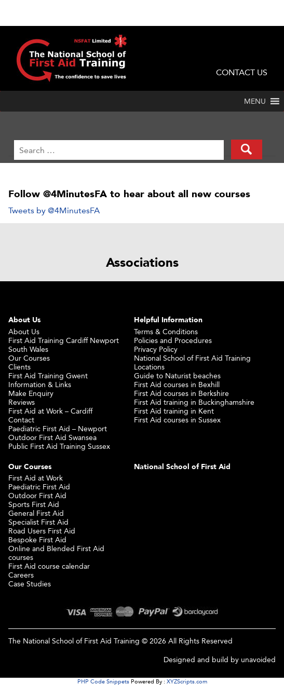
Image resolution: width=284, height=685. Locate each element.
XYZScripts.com (187, 681)
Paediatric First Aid (39, 486)
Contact (21, 419)
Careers (21, 574)
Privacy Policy (156, 349)
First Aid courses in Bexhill (177, 384)
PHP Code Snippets (103, 681)
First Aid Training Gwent (48, 375)
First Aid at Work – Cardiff (50, 410)
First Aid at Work (35, 477)
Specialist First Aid (38, 521)
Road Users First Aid (41, 530)
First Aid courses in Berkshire (181, 393)
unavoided (258, 659)
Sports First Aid (33, 504)
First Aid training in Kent (174, 410)
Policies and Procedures (173, 340)
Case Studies (29, 583)
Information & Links (39, 384)
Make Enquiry (30, 393)
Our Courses (29, 357)
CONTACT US (241, 72)
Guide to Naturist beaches (177, 375)
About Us (23, 331)
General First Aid (36, 513)
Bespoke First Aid (37, 539)
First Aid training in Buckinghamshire (194, 402)
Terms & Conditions (166, 331)
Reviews (21, 402)
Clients (19, 366)
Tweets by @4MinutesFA (54, 210)
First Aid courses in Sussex (177, 419)
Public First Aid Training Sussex (59, 446)
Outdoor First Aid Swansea (52, 437)
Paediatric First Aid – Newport (57, 428)
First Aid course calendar (49, 565)
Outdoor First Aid (37, 495)
